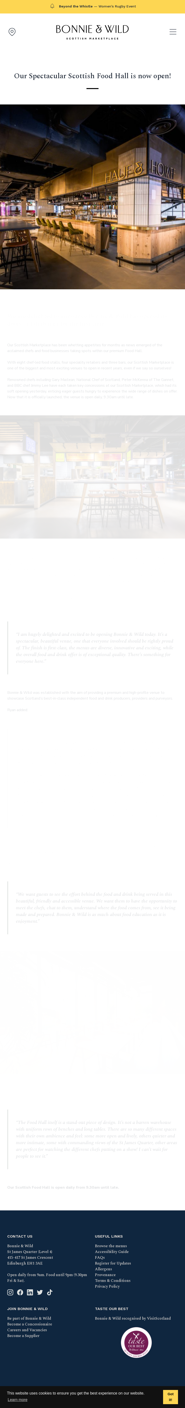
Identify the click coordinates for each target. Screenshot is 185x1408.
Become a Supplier (23, 1336)
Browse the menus (111, 1246)
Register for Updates (113, 1263)
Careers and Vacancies (27, 1330)
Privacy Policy (107, 1286)
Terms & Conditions (113, 1281)
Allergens (103, 1269)
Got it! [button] (171, 1397)
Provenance (105, 1275)
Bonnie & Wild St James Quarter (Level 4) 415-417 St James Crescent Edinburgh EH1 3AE (30, 1254)
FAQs (100, 1257)
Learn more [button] (17, 1400)
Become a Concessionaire (29, 1324)
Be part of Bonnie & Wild (29, 1318)
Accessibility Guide (112, 1252)
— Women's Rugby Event (97, 6)
